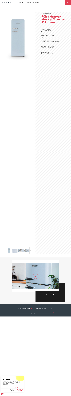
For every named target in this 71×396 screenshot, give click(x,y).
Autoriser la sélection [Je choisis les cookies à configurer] (12, 390)
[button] (2, 394)
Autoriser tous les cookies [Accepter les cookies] (20, 390)
